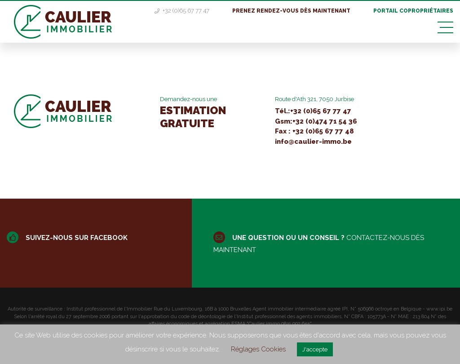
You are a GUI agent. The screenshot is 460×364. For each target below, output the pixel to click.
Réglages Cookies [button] (258, 349)
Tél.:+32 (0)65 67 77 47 (313, 111)
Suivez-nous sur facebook (67, 238)
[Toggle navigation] (445, 27)
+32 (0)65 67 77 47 (183, 10)
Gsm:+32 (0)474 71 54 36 (316, 121)
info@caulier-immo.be (313, 142)
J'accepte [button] (314, 349)
